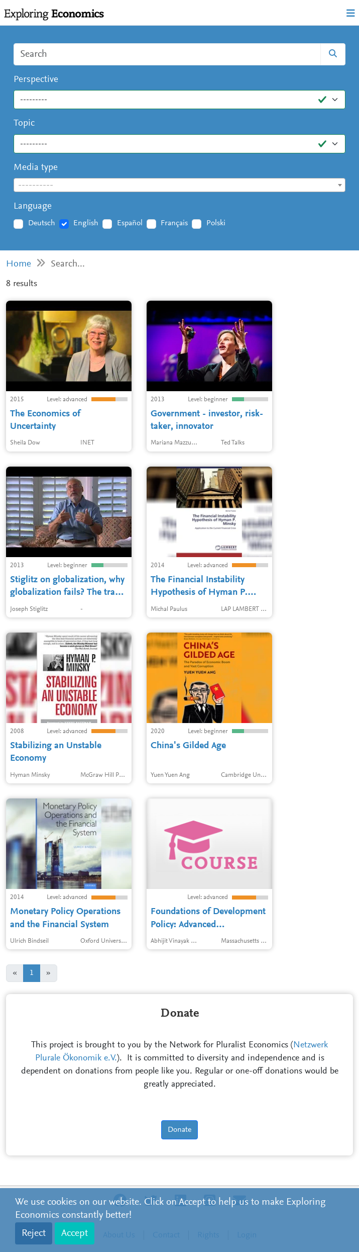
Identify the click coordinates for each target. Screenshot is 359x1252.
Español (130, 223)
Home (18, 264)
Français (174, 223)
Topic (24, 123)
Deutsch (41, 223)
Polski (215, 223)
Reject (34, 1233)
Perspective (36, 79)
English (85, 223)
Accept (74, 1233)
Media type (36, 167)
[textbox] (179, 185)
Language (33, 206)
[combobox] (179, 185)
